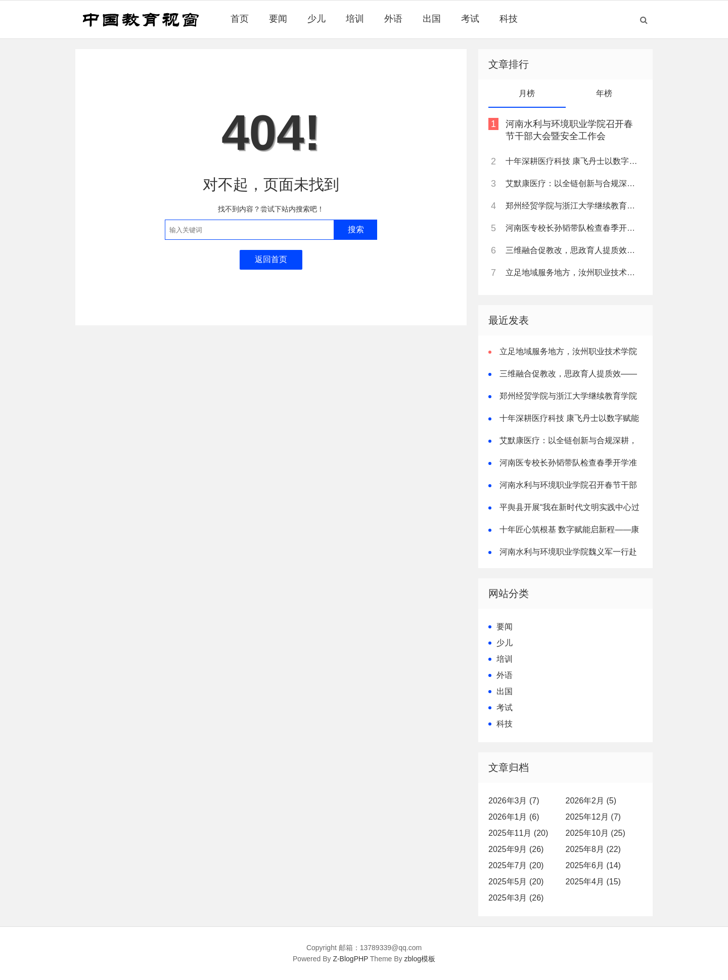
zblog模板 (419, 959)
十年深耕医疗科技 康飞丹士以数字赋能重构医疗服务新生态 (573, 161)
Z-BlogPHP (350, 959)
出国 (432, 19)
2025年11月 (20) (518, 833)
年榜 (604, 93)
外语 (393, 19)
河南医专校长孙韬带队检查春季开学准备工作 (573, 228)
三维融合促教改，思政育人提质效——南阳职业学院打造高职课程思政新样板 (573, 250)
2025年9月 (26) (515, 849)
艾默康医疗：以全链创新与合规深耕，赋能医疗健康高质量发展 (573, 183)
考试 (470, 19)
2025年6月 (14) (593, 865)
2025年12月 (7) (593, 817)
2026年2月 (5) (591, 800)
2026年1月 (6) (513, 817)
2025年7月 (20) (515, 865)
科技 (508, 19)
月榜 (527, 93)
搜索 (356, 229)
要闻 (278, 19)
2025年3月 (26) (515, 897)
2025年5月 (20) (515, 881)
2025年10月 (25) (595, 833)
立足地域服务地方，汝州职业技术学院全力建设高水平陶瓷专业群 (573, 272)
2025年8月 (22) (593, 849)
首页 (240, 19)
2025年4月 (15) (593, 881)
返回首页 (271, 259)
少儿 (316, 19)
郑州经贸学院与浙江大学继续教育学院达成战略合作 (573, 205)
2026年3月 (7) (513, 800)
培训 (355, 19)
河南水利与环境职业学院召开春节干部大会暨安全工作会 (569, 130)
